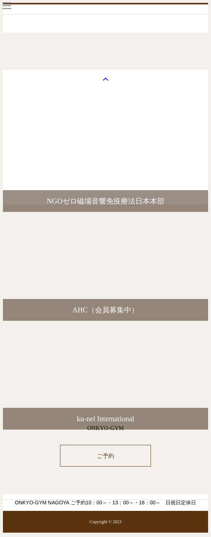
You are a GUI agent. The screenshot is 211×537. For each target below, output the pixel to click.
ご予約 (105, 456)
